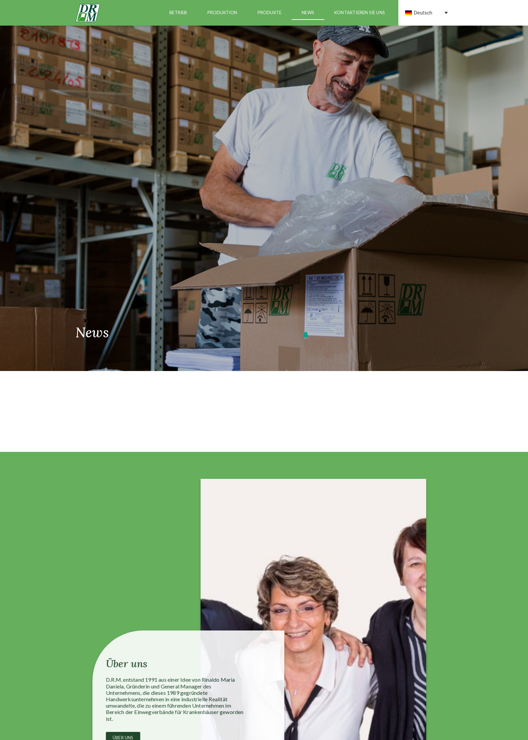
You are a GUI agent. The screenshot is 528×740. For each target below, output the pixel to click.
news (308, 12)
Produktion (222, 12)
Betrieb (178, 12)
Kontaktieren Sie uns (359, 12)
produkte (270, 12)
